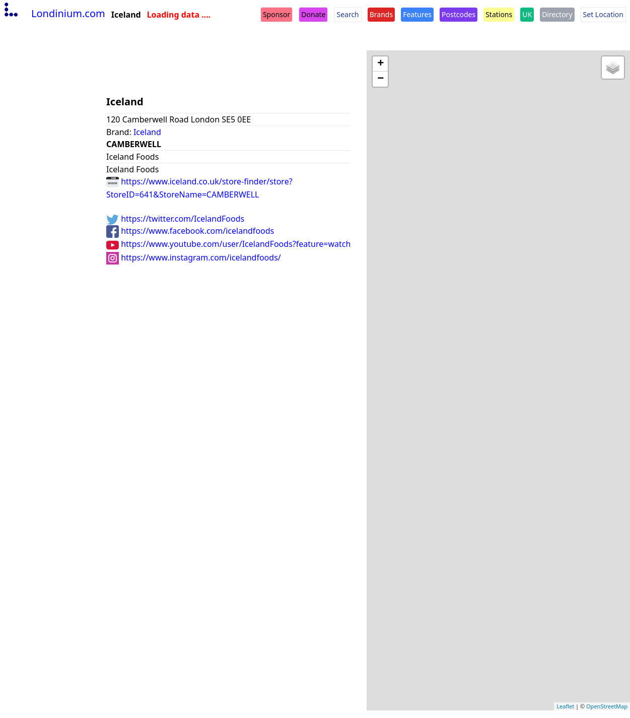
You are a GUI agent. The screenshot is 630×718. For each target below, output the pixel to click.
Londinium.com (53, 13)
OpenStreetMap (606, 706)
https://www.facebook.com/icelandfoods (190, 230)
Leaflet (565, 706)
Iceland (147, 132)
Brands (381, 14)
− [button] (380, 79)
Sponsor (276, 14)
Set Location (603, 14)
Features (417, 14)
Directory (557, 14)
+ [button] (380, 64)
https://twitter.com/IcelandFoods (175, 218)
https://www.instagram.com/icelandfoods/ (193, 257)
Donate (313, 14)
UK (527, 14)
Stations (498, 14)
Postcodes (458, 14)
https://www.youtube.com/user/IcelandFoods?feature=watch (228, 243)
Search (347, 14)
